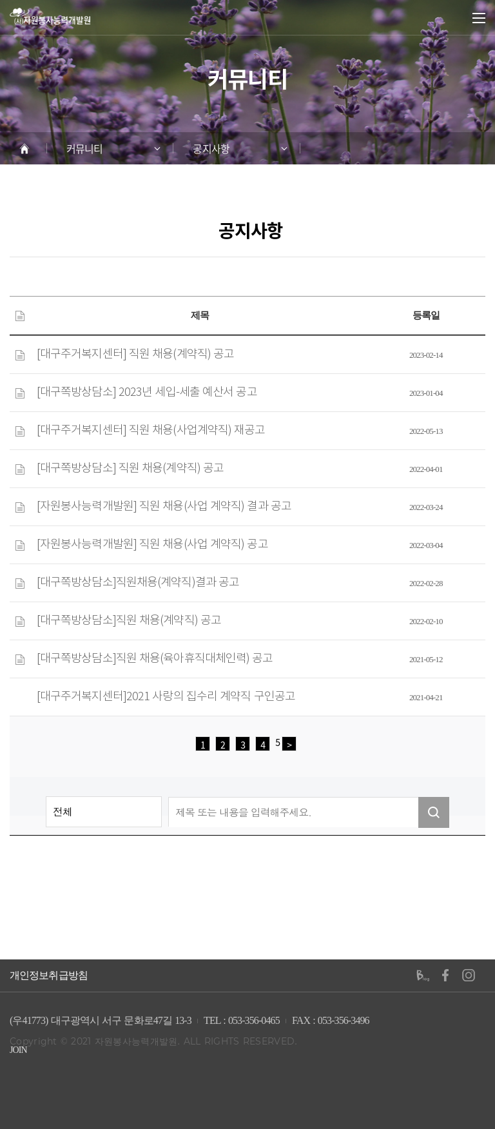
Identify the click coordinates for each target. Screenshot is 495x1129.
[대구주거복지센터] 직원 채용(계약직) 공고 (135, 354)
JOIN (18, 1050)
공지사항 (211, 148)
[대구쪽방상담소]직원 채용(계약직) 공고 (129, 620)
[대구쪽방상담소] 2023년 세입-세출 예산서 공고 (147, 392)
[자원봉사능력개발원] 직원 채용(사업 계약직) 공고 (152, 544)
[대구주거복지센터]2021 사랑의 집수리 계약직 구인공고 (166, 697)
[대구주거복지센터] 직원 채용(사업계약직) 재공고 (151, 430)
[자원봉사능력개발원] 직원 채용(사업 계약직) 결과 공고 (164, 506)
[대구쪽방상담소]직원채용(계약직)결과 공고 (138, 582)
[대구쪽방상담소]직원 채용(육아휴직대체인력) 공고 (155, 659)
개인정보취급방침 (49, 975)
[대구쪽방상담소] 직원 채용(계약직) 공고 (130, 468)
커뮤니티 (84, 148)
